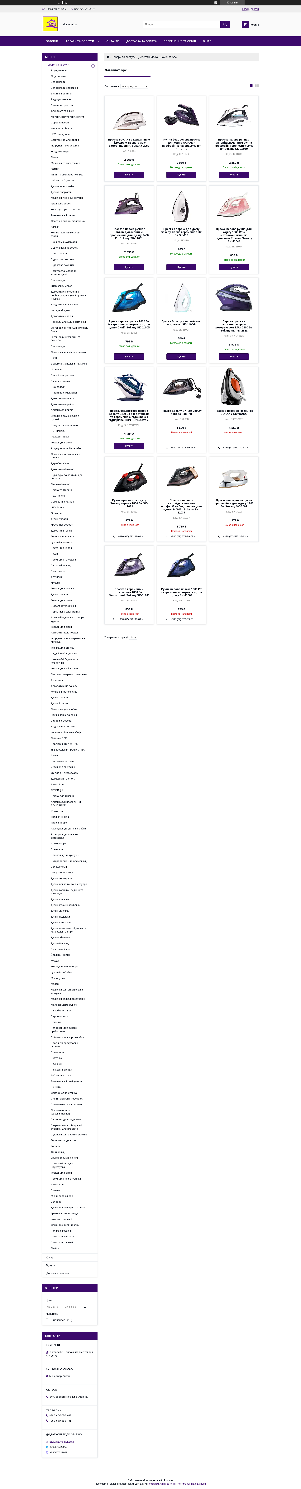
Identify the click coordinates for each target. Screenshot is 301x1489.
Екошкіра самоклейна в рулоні (65, 417)
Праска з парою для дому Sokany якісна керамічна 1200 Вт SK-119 (181, 232)
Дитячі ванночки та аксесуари (69, 884)
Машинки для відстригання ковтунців (67, 991)
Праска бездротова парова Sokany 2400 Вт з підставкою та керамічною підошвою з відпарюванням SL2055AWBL (129, 415)
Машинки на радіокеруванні (68, 998)
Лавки (54, 755)
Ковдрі (55, 960)
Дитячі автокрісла (62, 878)
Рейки (54, 357)
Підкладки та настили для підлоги (67, 477)
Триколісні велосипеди (64, 1213)
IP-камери (57, 811)
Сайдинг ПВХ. (59, 738)
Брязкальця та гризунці (65, 855)
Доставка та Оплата (141, 41)
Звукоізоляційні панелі (64, 1157)
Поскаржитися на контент (161, 1483)
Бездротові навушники (64, 304)
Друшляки (57, 576)
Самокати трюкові (62, 1242)
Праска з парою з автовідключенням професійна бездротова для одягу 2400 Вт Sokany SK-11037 (181, 506)
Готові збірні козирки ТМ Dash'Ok (65, 339)
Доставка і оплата (57, 1273)
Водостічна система (63, 726)
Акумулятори (59, 70)
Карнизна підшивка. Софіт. (67, 732)
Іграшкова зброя (61, 203)
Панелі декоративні (62, 375)
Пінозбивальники (61, 1010)
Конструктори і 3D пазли (65, 209)
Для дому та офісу (62, 110)
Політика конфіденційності (191, 1483)
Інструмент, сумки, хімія (65, 145)
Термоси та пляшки (62, 536)
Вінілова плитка (60, 381)
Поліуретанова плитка (64, 425)
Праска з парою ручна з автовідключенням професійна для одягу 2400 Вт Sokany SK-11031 (129, 233)
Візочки (55, 1190)
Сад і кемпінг (59, 76)
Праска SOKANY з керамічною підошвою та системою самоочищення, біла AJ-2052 (129, 142)
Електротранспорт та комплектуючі (64, 273)
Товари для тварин (62, 588)
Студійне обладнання (64, 653)
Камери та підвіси (61, 128)
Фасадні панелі (60, 436)
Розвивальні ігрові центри (66, 1081)
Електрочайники (60, 949)
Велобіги (56, 1201)
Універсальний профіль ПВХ (68, 749)
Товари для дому (61, 442)
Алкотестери (58, 843)
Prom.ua (168, 1480)
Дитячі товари (59, 519)
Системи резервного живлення (69, 674)
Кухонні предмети (61, 542)
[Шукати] (225, 24)
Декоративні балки (62, 316)
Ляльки (55, 226)
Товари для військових (64, 668)
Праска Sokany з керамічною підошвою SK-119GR (181, 323)
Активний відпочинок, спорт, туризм (67, 619)
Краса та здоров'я (62, 524)
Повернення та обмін (180, 41)
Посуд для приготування (66, 1178)
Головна (52, 41)
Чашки (55, 553)
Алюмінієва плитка (62, 409)
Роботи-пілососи (61, 1075)
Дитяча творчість (61, 192)
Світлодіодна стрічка (64, 1092)
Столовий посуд (61, 565)
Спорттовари (59, 253)
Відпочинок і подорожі (64, 247)
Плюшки (56, 1022)
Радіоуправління (61, 99)
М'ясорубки (58, 978)
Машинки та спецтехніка (65, 163)
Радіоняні (57, 1063)
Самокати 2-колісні (62, 1236)
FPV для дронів (60, 134)
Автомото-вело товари (65, 632)
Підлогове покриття (62, 259)
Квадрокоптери (60, 151)
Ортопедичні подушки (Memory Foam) (69, 329)
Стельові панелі (60, 484)
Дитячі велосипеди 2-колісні (68, 1207)
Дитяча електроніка (62, 186)
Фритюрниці (58, 1152)
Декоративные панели (64, 686)
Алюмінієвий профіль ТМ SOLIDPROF (66, 803)
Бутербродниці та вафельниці (69, 861)
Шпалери (56, 369)
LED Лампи (57, 507)
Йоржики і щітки (60, 954)
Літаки (54, 157)
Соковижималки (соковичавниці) (60, 1112)
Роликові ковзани (61, 1230)
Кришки (55, 582)
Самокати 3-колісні (62, 501)
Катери (55, 168)
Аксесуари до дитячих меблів (69, 828)
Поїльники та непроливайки (67, 1037)
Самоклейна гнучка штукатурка (62, 1165)
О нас (207, 41)
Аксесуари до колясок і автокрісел (65, 836)
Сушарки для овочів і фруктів (69, 1134)
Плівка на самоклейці (64, 392)
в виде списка (257, 86)
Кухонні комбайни (61, 972)
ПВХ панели (58, 386)
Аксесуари (57, 680)
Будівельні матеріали (64, 242)
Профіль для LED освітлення (68, 321)
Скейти (55, 1248)
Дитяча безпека (60, 937)
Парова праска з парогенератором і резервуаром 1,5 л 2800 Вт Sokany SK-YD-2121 (233, 326)
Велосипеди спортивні (64, 87)
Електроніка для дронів (65, 139)
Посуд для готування (64, 559)
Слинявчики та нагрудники (67, 1104)
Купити (129, 174)
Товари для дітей (61, 626)
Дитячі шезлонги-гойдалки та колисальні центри (68, 930)
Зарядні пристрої (61, 93)
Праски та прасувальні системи (65, 1045)
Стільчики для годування (66, 1119)
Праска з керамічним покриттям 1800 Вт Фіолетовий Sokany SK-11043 (129, 592)
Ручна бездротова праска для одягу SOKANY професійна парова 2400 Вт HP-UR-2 (181, 144)
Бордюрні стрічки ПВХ (64, 743)
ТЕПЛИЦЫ (57, 790)
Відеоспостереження (63, 605)
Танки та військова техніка (67, 174)
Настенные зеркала (62, 761)
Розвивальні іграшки (63, 215)
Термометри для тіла (63, 1140)
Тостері (55, 1146)
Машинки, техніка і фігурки (67, 197)
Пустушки (56, 1058)
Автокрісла (57, 784)
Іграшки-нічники (60, 816)
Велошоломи (59, 866)
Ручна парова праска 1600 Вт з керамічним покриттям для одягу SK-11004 (181, 592)
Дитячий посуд (60, 943)
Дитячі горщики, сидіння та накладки (67, 892)
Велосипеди (58, 81)
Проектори (57, 1052)
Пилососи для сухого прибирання (64, 1029)
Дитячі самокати (61, 922)
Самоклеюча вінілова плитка (68, 352)
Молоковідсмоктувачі (64, 1004)
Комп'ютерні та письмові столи (65, 234)
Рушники (56, 1087)
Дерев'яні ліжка (148, 57)
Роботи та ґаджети (62, 180)
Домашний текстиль (63, 778)
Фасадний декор (61, 310)
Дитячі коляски (60, 899)
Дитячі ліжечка (60, 910)
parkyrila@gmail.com (62, 1441)
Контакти (112, 41)
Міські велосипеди (62, 1196)
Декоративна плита (62, 398)
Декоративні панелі (62, 469)
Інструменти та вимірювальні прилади (68, 640)
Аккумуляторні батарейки (66, 448)
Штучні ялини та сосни (64, 714)
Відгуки (50, 1265)
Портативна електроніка (65, 611)
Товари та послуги (79, 41)
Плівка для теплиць (62, 796)
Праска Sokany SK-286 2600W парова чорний (181, 412)
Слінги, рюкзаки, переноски (67, 1098)
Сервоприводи (60, 122)
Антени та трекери (62, 105)
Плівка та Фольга (61, 490)
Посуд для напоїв (62, 547)
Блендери (57, 849)
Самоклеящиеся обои (64, 709)
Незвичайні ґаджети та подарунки (64, 661)
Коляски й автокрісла (64, 691)
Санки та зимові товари (65, 1225)
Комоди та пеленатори (64, 966)
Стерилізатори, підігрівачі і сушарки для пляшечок (67, 1127)
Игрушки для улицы (63, 767)
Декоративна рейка (62, 404)
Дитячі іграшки (60, 703)
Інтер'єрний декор (61, 285)
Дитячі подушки (60, 916)
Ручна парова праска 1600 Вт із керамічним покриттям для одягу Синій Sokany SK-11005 (129, 324)
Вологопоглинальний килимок (69, 363)
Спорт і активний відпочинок (68, 221)
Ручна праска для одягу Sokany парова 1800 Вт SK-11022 (129, 503)
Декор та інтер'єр (61, 530)
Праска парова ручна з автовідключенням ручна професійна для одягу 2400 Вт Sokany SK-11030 (233, 144)
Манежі (55, 983)
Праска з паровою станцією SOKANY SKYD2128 (234, 412)
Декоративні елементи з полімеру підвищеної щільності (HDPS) (69, 295)
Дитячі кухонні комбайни (65, 905)
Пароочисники (59, 1016)
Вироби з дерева (61, 720)
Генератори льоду (62, 872)
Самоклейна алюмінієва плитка (65, 456)
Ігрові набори (59, 822)
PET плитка (57, 430)
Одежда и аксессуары (64, 772)
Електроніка (58, 571)
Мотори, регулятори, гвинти (67, 116)
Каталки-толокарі (61, 1219)
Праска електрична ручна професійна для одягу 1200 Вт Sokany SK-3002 (233, 503)
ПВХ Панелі (58, 495)
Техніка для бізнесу (62, 647)
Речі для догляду (61, 1069)
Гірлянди (56, 513)
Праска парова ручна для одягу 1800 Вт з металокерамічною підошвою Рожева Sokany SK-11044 (234, 235)
